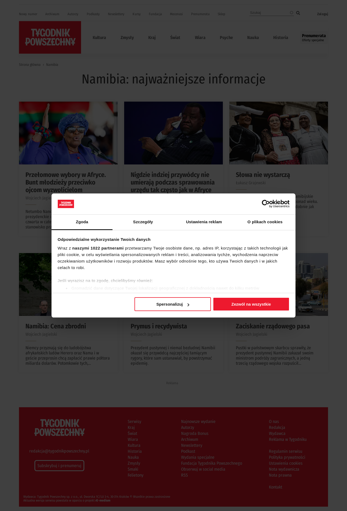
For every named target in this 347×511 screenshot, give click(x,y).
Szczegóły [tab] (143, 221)
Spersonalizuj (172, 304)
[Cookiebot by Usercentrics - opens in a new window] (266, 204)
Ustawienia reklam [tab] (204, 221)
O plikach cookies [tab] (265, 221)
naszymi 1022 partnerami (98, 248)
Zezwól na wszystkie (251, 304)
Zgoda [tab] (82, 221)
